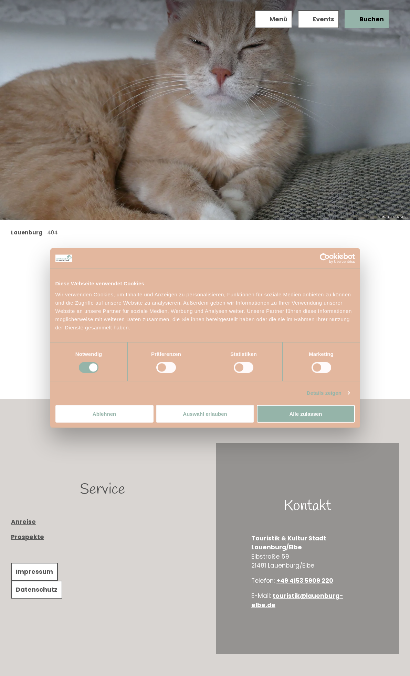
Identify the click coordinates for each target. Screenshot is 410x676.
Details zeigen (324, 393)
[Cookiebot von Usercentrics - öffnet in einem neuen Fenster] (325, 258)
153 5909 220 (313, 581)
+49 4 (285, 581)
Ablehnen (104, 413)
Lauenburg (26, 232)
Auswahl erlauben (205, 413)
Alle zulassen (305, 413)
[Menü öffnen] (273, 20)
